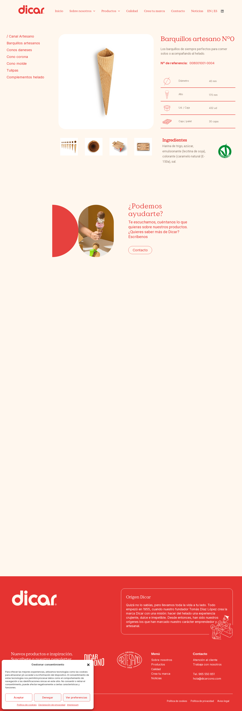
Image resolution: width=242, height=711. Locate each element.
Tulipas (12, 70)
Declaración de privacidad (51, 704)
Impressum (73, 704)
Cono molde (17, 63)
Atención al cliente (205, 660)
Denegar (47, 697)
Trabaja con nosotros (207, 664)
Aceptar (19, 697)
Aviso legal (223, 701)
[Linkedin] (222, 11)
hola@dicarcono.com (207, 678)
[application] (93, 10)
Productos (158, 664)
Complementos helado (25, 77)
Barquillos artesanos (23, 43)
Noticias (156, 678)
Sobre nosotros (161, 660)
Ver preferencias (76, 697)
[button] (88, 664)
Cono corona (17, 57)
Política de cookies (27, 704)
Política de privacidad (202, 701)
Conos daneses (19, 50)
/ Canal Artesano (20, 36)
